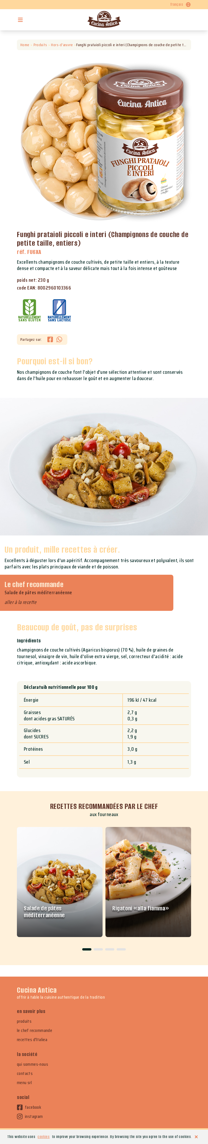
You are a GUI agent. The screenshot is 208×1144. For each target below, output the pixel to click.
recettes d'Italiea (32, 1039)
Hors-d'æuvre (62, 45)
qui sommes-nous (32, 1064)
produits (24, 1021)
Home (24, 45)
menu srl (24, 1082)
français (180, 4)
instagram (30, 1116)
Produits (40, 45)
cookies (44, 1136)
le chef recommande (34, 1030)
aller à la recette (20, 602)
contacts (25, 1073)
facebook (29, 1107)
